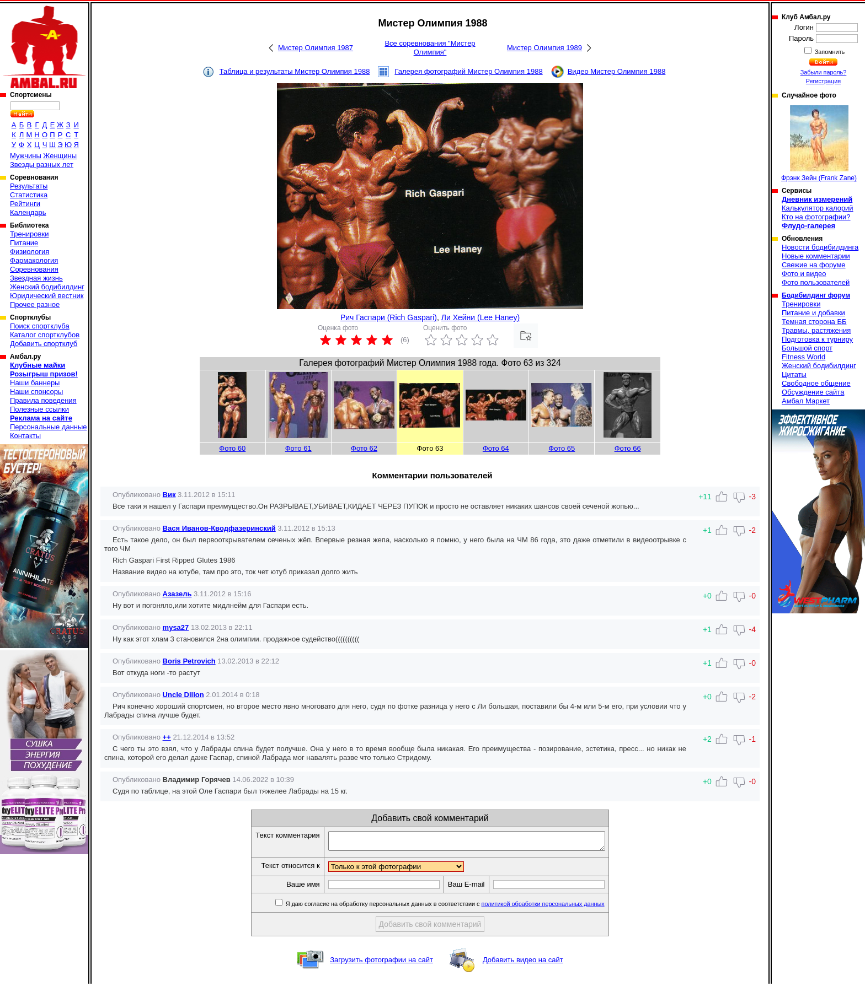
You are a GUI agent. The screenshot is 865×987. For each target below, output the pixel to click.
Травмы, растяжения (816, 330)
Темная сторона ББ (814, 321)
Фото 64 (496, 448)
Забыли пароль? (823, 72)
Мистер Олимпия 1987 (315, 48)
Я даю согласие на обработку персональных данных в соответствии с (461, 907)
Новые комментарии (816, 256)
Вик (169, 494)
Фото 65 (561, 448)
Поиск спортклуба (40, 326)
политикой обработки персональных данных (559, 907)
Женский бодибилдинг (47, 287)
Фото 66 (628, 448)
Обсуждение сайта (813, 392)
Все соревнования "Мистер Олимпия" (430, 47)
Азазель (177, 594)
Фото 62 (364, 448)
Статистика (28, 195)
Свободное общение (816, 383)
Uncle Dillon (183, 695)
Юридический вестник (46, 296)
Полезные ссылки (39, 409)
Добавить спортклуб (43, 343)
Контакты (25, 436)
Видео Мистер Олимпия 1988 (617, 71)
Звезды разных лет (41, 164)
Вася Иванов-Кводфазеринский (219, 528)
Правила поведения (43, 400)
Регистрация (823, 81)
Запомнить (829, 51)
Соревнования (34, 269)
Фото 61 (298, 448)
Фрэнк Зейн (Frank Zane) (819, 143)
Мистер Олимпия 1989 (544, 48)
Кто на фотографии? (816, 217)
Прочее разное (35, 304)
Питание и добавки (813, 313)
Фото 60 (232, 448)
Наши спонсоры (36, 391)
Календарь (28, 212)
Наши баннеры (35, 383)
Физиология (29, 251)
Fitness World (803, 357)
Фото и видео (804, 273)
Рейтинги (25, 203)
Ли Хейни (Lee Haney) (480, 317)
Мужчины (25, 156)
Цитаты (794, 374)
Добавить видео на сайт (523, 963)
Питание (24, 243)
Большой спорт (807, 348)
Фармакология (34, 260)
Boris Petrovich (189, 661)
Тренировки (29, 234)
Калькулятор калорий (817, 208)
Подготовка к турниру (817, 339)
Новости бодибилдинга (820, 247)
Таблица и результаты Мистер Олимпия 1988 (295, 71)
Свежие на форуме (814, 265)
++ (167, 737)
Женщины (60, 156)
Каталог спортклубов (44, 335)
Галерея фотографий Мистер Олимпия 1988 (468, 71)
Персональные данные (48, 427)
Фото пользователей (816, 282)
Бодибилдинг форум (816, 295)
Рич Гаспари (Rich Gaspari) (388, 317)
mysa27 (176, 627)
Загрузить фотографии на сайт (381, 963)
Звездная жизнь (36, 278)
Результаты (28, 186)
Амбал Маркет (806, 401)
